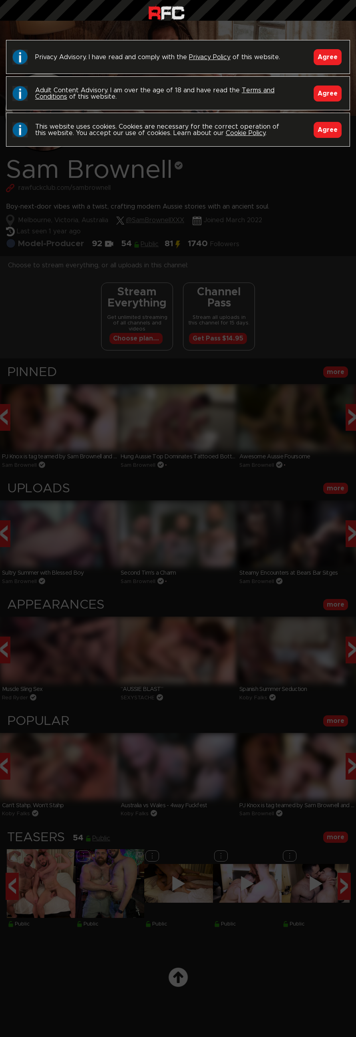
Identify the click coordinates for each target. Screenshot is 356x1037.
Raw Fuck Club (166, 12)
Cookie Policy (245, 133)
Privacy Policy (210, 57)
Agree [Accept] (328, 57)
